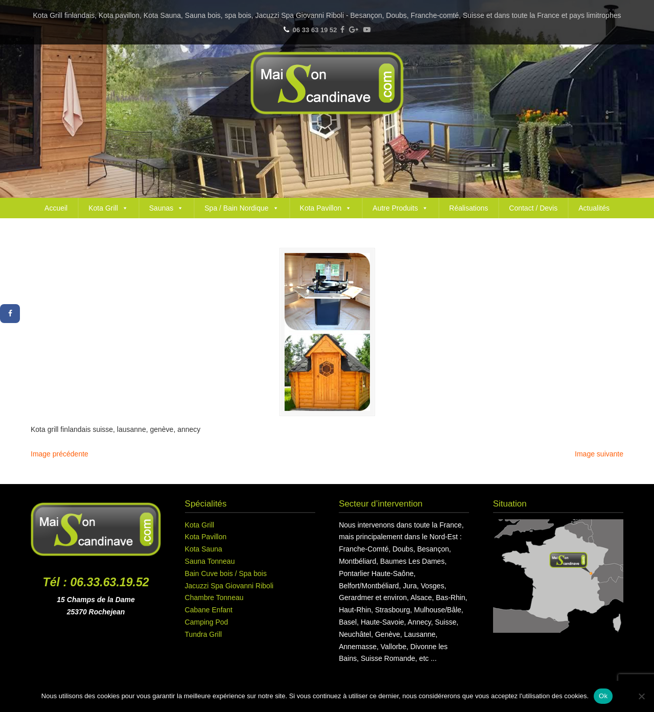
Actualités (594, 208)
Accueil (55, 208)
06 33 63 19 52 (315, 30)
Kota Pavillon (326, 208)
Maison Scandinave (327, 83)
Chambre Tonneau (214, 597)
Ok (603, 696)
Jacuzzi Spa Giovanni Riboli (229, 586)
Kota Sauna (203, 549)
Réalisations (468, 208)
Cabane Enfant (208, 610)
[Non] (641, 696)
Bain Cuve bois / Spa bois (226, 573)
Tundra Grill (203, 634)
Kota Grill (108, 208)
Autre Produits (400, 208)
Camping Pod (206, 622)
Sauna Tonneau (210, 561)
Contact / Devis (533, 208)
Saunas (166, 208)
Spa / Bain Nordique (241, 208)
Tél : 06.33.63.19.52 (96, 582)
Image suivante (599, 454)
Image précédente (59, 454)
